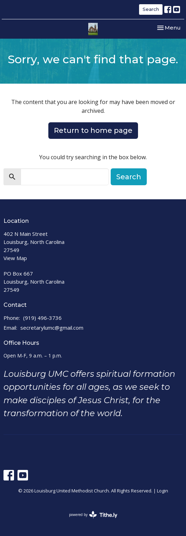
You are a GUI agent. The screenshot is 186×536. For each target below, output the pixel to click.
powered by (93, 515)
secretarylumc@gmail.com (51, 327)
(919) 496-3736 (42, 317)
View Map (15, 257)
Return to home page (93, 130)
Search (151, 9)
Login (162, 490)
